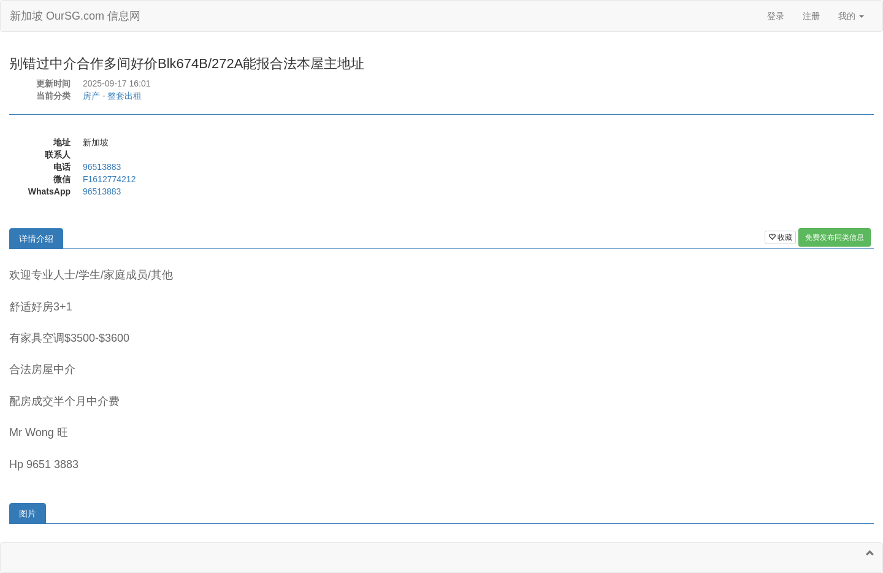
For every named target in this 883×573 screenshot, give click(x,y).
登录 (775, 16)
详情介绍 (36, 239)
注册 (811, 16)
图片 (27, 513)
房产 (91, 96)
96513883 (102, 167)
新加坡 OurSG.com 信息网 (75, 16)
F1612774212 (109, 179)
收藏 (780, 237)
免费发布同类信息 (834, 237)
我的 (851, 16)
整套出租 (124, 96)
